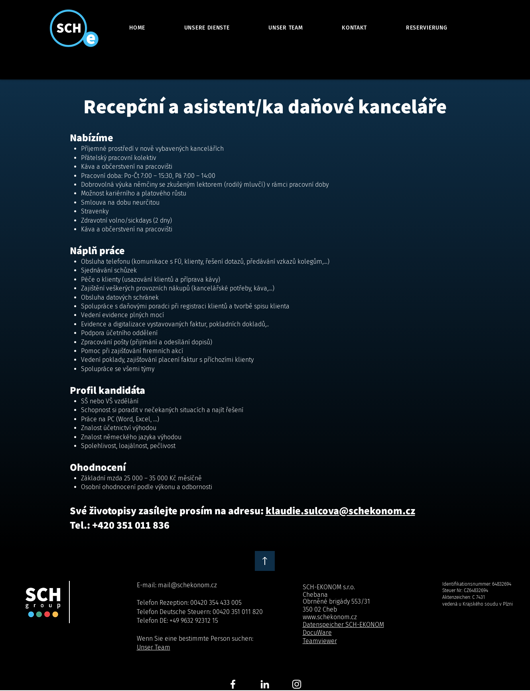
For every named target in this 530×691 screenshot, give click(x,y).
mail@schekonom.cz (187, 585)
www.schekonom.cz (330, 617)
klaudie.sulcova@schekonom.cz (340, 510)
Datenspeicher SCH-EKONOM (343, 624)
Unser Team (153, 647)
